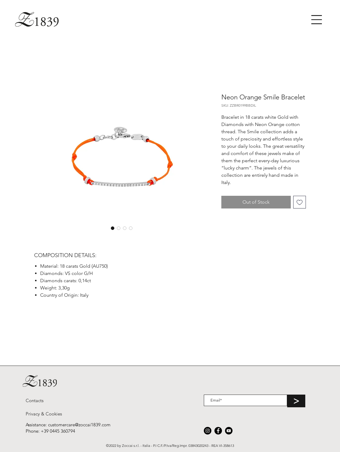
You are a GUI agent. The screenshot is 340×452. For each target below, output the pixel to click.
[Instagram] (207, 430)
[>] (296, 401)
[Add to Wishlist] (299, 202)
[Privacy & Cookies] (44, 413)
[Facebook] (218, 430)
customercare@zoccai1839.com (79, 425)
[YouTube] (229, 430)
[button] (316, 19)
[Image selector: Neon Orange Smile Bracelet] (113, 228)
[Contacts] (34, 400)
